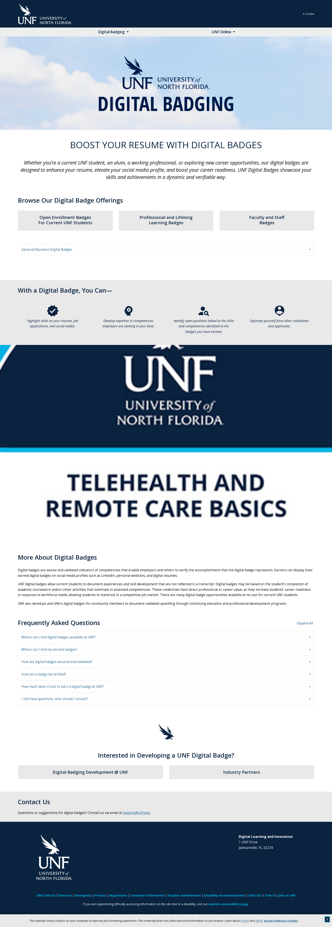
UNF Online (221, 31)
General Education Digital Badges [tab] (46, 249)
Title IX (270, 895)
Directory (65, 895)
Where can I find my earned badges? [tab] (49, 649)
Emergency (83, 895)
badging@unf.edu (136, 813)
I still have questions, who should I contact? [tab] (54, 699)
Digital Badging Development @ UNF (90, 772)
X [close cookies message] (327, 919)
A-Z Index (308, 14)
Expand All (305, 623)
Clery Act (254, 895)
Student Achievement (184, 895)
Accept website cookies (281, 921)
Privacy (245, 921)
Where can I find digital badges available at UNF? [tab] (58, 637)
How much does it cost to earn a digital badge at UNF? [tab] (62, 686)
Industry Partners (241, 772)
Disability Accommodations (224, 895)
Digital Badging (111, 31)
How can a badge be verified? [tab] (43, 674)
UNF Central (46, 895)
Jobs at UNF (287, 895)
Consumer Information (147, 895)
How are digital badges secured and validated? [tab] (56, 662)
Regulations (118, 895)
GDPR (259, 921)
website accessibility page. (229, 904)
